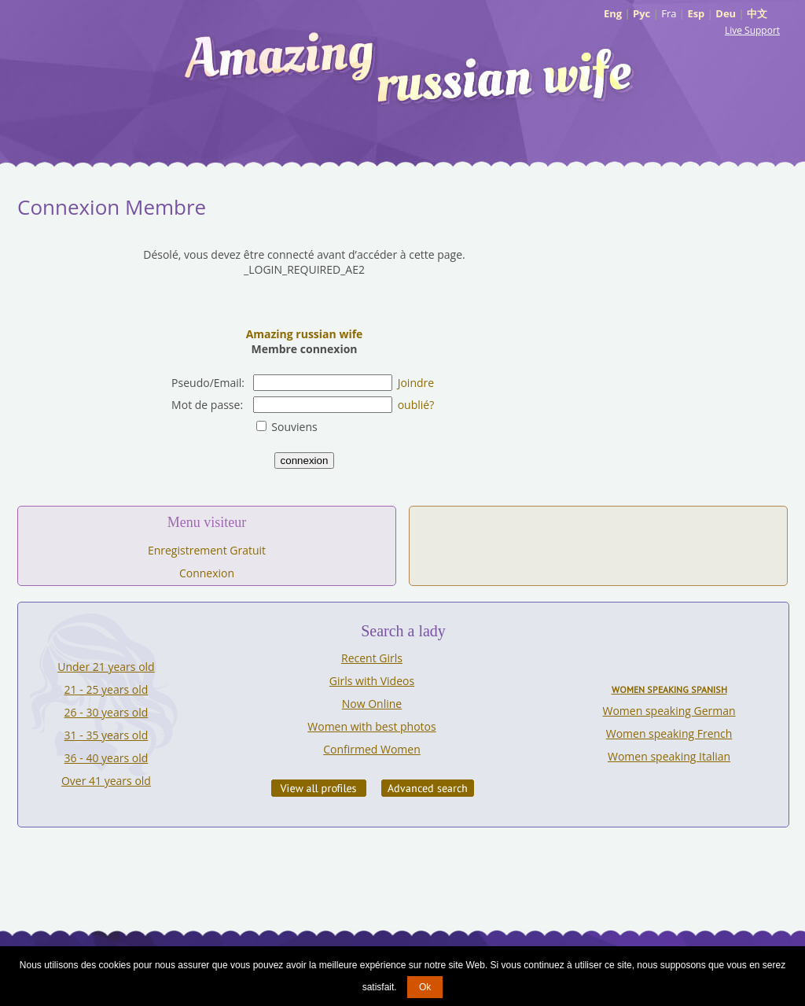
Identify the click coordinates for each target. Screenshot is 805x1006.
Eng (613, 13)
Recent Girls (371, 657)
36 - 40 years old (106, 757)
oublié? (416, 404)
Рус (641, 13)
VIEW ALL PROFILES (318, 788)
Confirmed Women (372, 749)
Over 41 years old (106, 780)
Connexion (206, 573)
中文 (757, 13)
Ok (425, 987)
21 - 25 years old (106, 689)
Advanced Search (427, 788)
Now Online (372, 703)
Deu (725, 13)
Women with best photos (371, 726)
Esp (695, 13)
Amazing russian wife (304, 333)
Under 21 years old (105, 666)
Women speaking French (669, 733)
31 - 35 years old (106, 735)
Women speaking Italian (669, 756)
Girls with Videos (371, 680)
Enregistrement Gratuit (207, 550)
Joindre (416, 382)
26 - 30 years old (106, 712)
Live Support (752, 30)
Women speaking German (669, 710)
